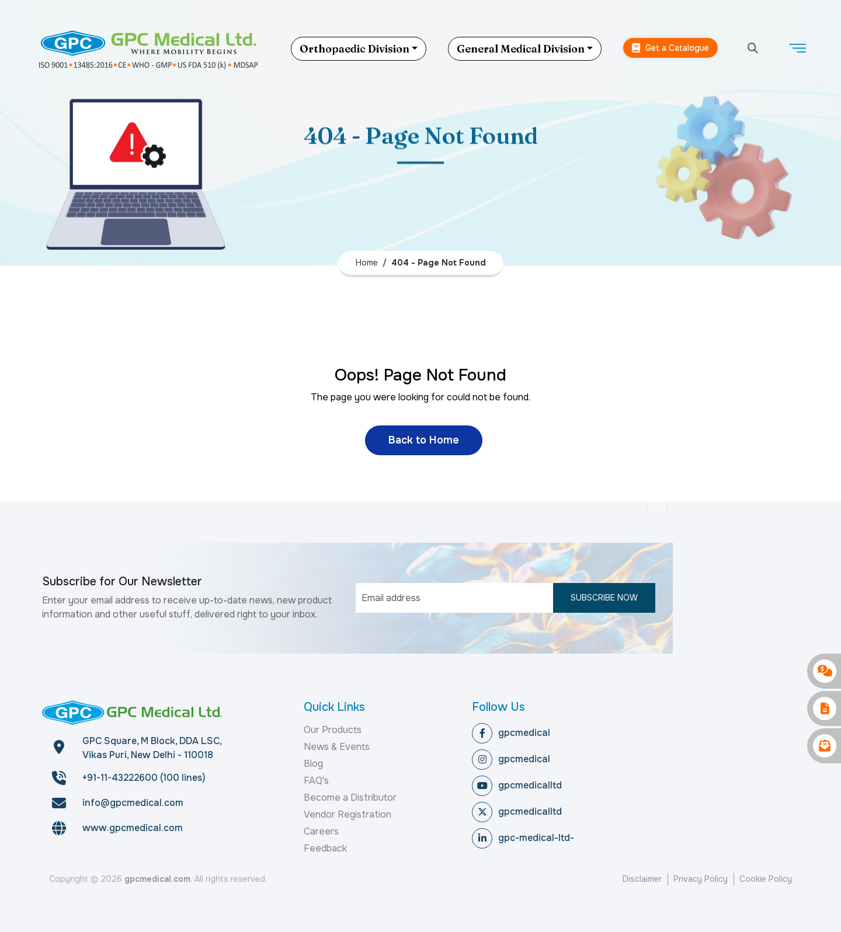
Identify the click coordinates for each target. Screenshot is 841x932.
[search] (753, 48)
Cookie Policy (765, 879)
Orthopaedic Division (354, 48)
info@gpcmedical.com (132, 803)
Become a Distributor (350, 797)
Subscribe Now (604, 597)
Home (367, 262)
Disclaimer (642, 879)
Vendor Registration (347, 814)
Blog (313, 764)
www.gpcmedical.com (132, 828)
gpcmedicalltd (517, 786)
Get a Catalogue (670, 48)
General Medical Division (521, 48)
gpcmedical (511, 733)
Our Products (333, 730)
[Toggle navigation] (797, 48)
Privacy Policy (700, 879)
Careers (321, 831)
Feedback (325, 848)
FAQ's (316, 780)
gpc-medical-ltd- (523, 838)
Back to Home (423, 440)
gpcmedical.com (157, 879)
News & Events (337, 747)
